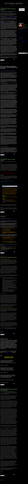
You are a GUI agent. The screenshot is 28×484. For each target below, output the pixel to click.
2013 (20, 47)
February (21, 42)
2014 (20, 46)
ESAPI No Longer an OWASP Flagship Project (8, 257)
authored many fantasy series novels (9, 138)
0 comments (11, 383)
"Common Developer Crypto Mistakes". (8, 219)
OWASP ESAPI (8, 16)
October (21, 39)
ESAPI (3, 335)
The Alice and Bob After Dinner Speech (7, 245)
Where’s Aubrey (10, 352)
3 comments (11, 474)
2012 (20, 48)
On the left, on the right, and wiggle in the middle (8, 71)
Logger (8, 38)
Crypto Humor (2, 216)
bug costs (4, 155)
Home (7, 478)
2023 (20, 38)
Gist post (13, 73)
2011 (20, 49)
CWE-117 (10, 39)
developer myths (8, 155)
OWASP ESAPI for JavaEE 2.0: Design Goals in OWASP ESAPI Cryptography (8, 17)
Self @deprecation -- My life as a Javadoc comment (7, 160)
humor (3, 385)
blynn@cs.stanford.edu (14, 242)
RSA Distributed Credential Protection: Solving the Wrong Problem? (8, 390)
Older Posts (15, 478)
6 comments (11, 333)
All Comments (21, 10)
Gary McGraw (4, 352)
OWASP (5, 335)
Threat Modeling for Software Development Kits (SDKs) (8, 9)
